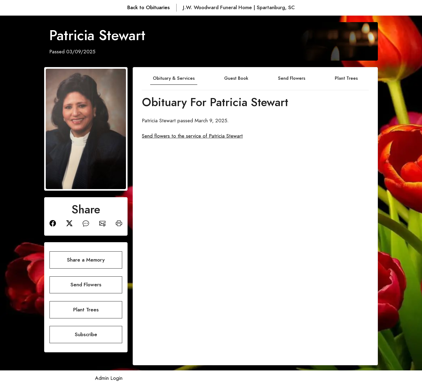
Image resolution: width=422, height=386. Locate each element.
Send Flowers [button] (86, 284)
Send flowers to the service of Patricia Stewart (192, 136)
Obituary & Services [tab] (174, 78)
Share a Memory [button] (86, 259)
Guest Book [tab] (236, 78)
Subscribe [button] (86, 334)
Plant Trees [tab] (346, 78)
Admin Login (108, 378)
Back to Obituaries (148, 7)
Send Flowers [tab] (291, 78)
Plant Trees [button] (86, 309)
